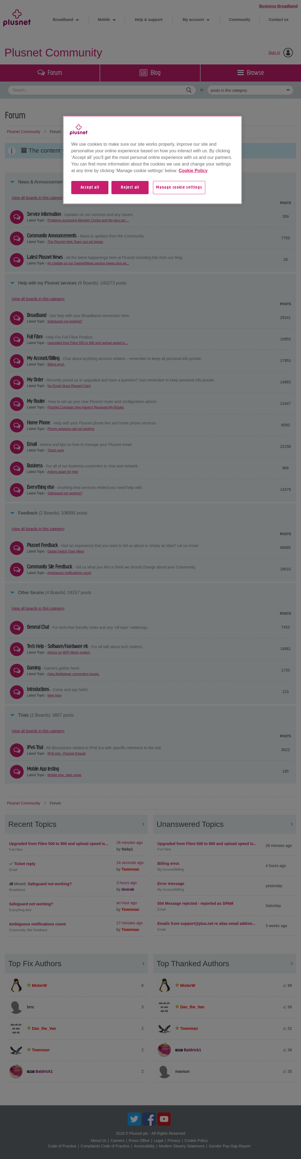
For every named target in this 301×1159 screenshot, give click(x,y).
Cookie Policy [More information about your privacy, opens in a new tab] (193, 170)
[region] (152, 160)
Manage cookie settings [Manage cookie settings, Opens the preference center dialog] (179, 187)
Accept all (90, 187)
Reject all (130, 187)
